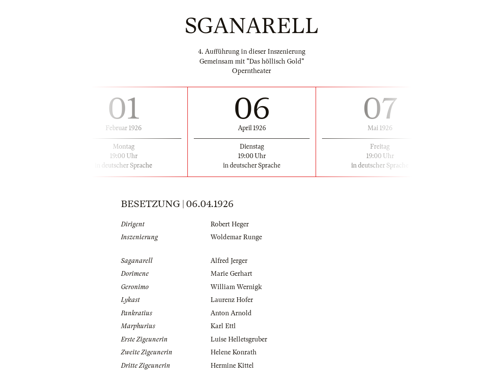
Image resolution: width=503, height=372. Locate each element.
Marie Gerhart (231, 273)
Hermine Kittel (232, 365)
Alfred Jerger (229, 261)
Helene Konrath (233, 352)
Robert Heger (230, 224)
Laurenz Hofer (232, 300)
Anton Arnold (231, 313)
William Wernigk (236, 287)
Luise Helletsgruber (239, 339)
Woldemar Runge (236, 237)
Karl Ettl (223, 326)
